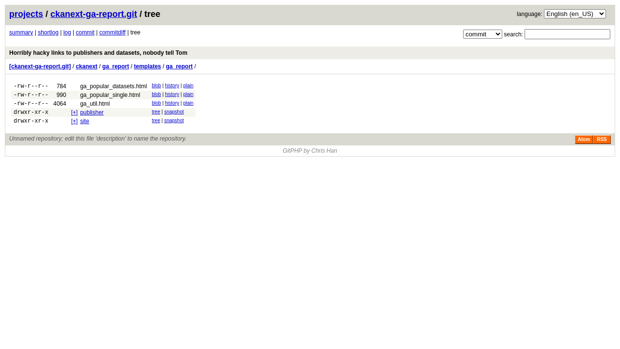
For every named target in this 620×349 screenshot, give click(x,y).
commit (85, 32)
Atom (584, 146)
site (84, 127)
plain (188, 85)
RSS (602, 146)
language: (529, 14)
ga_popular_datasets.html (113, 86)
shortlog (48, 32)
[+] (74, 116)
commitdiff (112, 32)
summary (21, 32)
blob (156, 85)
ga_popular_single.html (110, 96)
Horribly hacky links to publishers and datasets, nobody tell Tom (98, 52)
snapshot (174, 116)
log (67, 32)
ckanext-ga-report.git (93, 14)
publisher (92, 116)
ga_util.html (94, 106)
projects (26, 14)
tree (156, 116)
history (172, 85)
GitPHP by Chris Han (310, 158)
